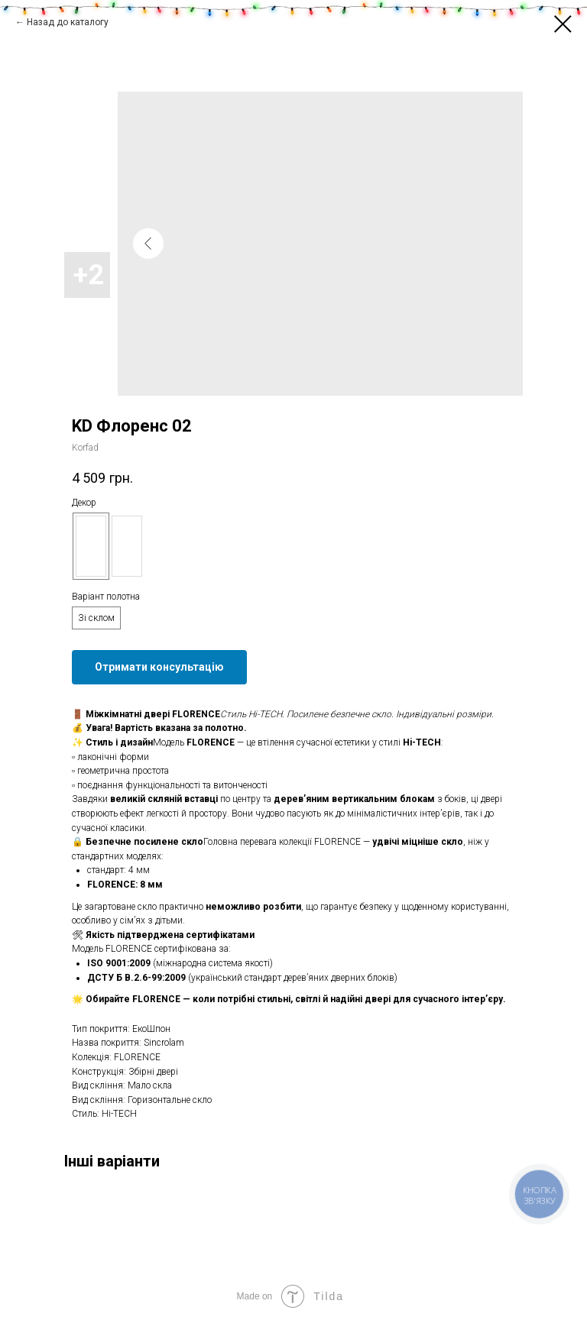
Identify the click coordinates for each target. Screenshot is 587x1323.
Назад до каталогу (68, 22)
